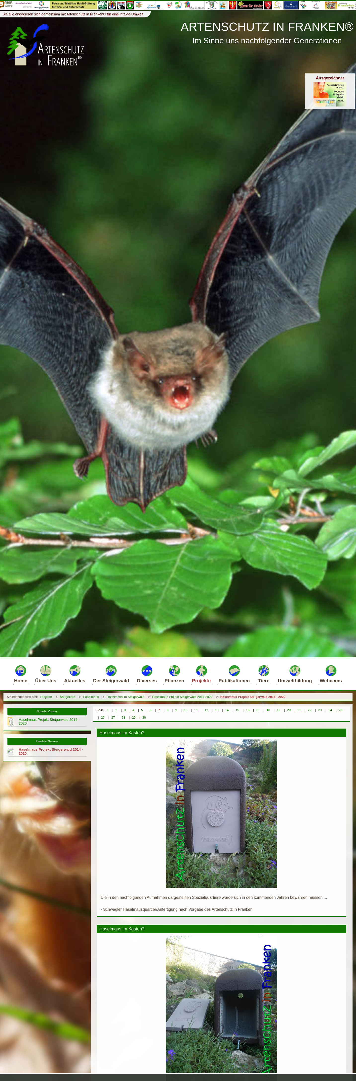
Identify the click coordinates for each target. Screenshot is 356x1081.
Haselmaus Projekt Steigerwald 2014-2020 (182, 697)
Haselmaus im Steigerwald (126, 697)
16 (247, 710)
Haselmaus (91, 697)
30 (144, 717)
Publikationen (234, 673)
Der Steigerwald (111, 673)
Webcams (331, 673)
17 (258, 710)
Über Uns (45, 673)
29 (133, 717)
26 (103, 717)
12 (206, 710)
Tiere (264, 673)
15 (237, 710)
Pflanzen (174, 673)
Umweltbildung (295, 673)
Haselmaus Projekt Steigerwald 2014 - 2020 (252, 697)
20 (289, 710)
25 (340, 710)
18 (268, 710)
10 (185, 710)
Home (20, 673)
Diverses (147, 673)
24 (330, 710)
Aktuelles (74, 673)
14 (227, 710)
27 (113, 717)
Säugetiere (67, 697)
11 (196, 710)
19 (278, 710)
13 (216, 710)
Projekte (201, 673)
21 (299, 710)
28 (123, 717)
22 (309, 710)
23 (320, 710)
